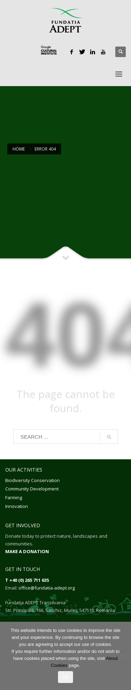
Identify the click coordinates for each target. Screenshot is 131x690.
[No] (122, 656)
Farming (13, 497)
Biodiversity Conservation (32, 480)
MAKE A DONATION (27, 551)
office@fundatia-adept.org (47, 588)
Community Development (32, 489)
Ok (66, 677)
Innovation (16, 506)
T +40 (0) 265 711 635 (27, 580)
